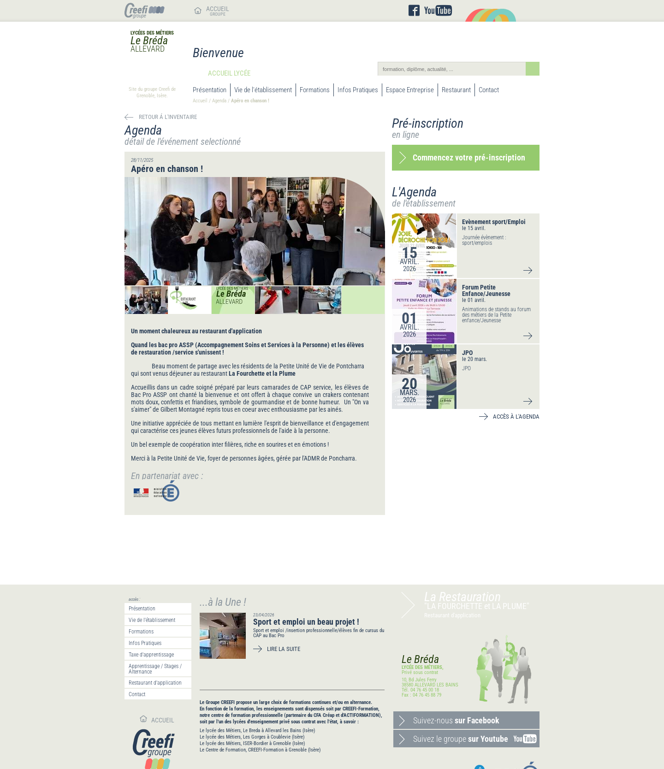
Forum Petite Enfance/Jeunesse (486, 290)
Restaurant (456, 90)
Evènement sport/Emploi (494, 221)
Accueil (200, 101)
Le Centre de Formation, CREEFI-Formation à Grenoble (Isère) (260, 750)
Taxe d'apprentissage (151, 654)
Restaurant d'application (155, 683)
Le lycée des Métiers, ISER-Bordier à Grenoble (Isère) (252, 743)
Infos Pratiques (358, 90)
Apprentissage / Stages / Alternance (155, 669)
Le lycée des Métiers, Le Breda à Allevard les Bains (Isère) (257, 731)
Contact (489, 90)
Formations (315, 90)
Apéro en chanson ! (251, 101)
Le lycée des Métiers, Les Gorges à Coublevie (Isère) (252, 737)
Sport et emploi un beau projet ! (306, 622)
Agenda (219, 101)
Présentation (209, 90)
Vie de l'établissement (263, 90)
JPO (467, 352)
